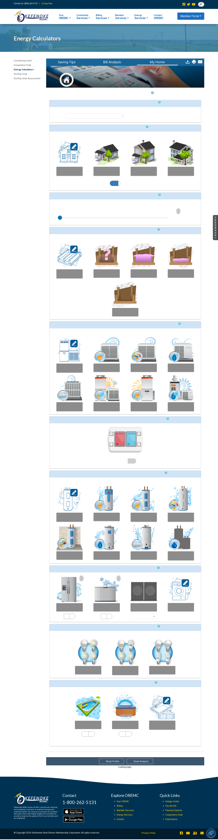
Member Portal (189, 16)
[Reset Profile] (111, 836)
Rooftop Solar (20, 74)
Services (82, 17)
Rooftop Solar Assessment (27, 78)
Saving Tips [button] (66, 62)
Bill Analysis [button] (112, 62)
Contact (120, 820)
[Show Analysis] (140, 836)
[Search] (201, 4)
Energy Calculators (24, 69)
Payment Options (173, 811)
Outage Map (47, 3)
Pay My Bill (170, 806)
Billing (120, 806)
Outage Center (172, 802)
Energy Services (124, 815)
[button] (187, 62)
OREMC (63, 17)
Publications (171, 820)
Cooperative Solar (22, 65)
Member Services (125, 811)
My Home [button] (157, 62)
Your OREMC (123, 802)
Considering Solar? (23, 60)
